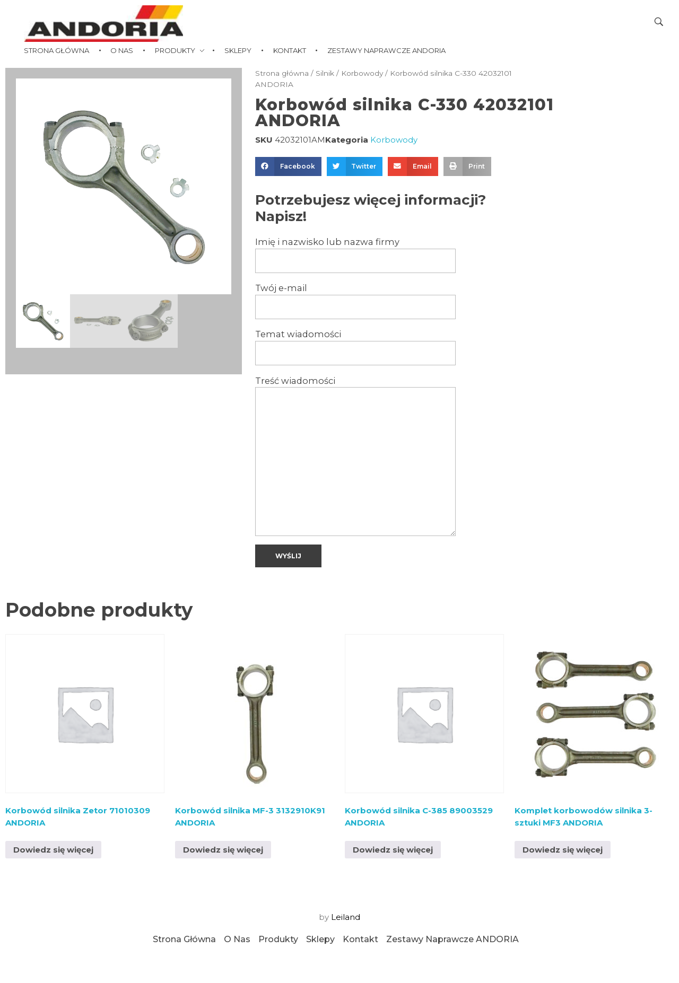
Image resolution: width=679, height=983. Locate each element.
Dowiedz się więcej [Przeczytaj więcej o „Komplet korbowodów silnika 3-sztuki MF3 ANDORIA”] (563, 850)
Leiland (345, 917)
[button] (288, 166)
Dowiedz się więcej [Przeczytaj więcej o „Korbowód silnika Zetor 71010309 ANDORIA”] (53, 850)
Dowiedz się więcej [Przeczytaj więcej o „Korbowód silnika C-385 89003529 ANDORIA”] (393, 850)
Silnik (325, 73)
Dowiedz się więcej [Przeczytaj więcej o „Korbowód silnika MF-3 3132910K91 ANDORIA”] (223, 850)
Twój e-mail (355, 301)
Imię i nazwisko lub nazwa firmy (355, 254)
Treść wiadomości (355, 455)
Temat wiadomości (355, 347)
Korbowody (362, 73)
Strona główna (282, 73)
